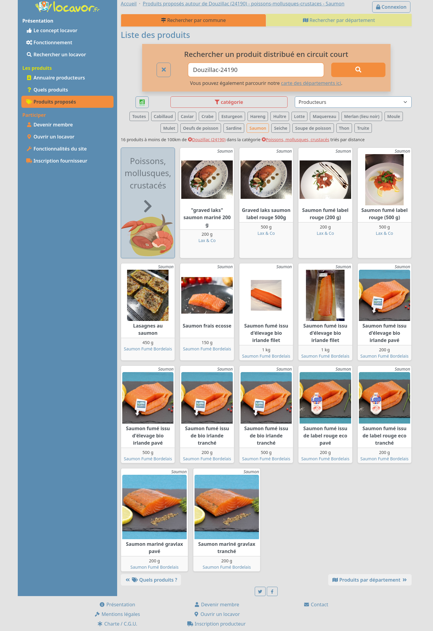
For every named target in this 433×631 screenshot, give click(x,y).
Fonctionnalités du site (56, 148)
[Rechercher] (358, 70)
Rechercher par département (339, 20)
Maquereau (324, 116)
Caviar (187, 116)
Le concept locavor (51, 30)
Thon (344, 128)
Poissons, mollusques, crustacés (295, 139)
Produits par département (370, 580)
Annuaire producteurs (55, 77)
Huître (279, 116)
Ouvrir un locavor (50, 136)
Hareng (257, 116)
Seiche (280, 128)
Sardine (234, 128)
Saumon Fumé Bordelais (148, 349)
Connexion (391, 7)
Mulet (169, 128)
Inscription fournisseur (56, 160)
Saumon (257, 128)
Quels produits (47, 89)
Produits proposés (51, 101)
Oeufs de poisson (200, 128)
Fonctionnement (49, 42)
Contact (316, 604)
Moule (393, 116)
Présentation (117, 604)
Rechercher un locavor (56, 54)
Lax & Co (207, 240)
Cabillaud (163, 116)
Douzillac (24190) (207, 139)
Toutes (139, 116)
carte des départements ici (311, 83)
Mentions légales (117, 614)
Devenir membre (49, 124)
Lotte (299, 116)
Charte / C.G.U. (117, 623)
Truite (363, 128)
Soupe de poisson (313, 128)
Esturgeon (231, 116)
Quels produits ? (151, 580)
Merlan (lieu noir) (361, 116)
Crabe (207, 116)
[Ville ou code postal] (256, 70)
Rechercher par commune (193, 20)
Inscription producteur (216, 623)
